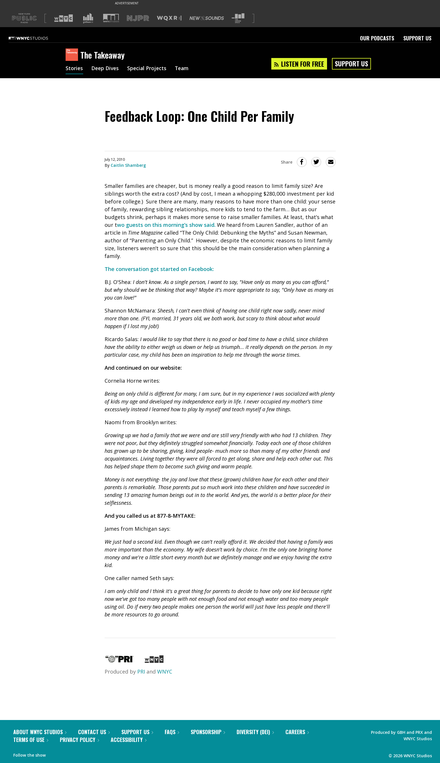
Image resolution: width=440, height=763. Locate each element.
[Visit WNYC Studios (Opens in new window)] (111, 18)
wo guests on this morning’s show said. (166, 224)
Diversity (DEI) (255, 732)
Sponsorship (208, 732)
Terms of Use (30, 739)
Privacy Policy (79, 739)
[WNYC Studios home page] (35, 38)
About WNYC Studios (39, 732)
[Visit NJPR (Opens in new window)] (138, 18)
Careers (297, 732)
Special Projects (149, 68)
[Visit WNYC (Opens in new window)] (63, 18)
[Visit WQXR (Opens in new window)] (169, 18)
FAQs (172, 732)
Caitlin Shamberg (128, 165)
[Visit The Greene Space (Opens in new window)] (238, 18)
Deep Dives (106, 68)
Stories (74, 68)
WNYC (164, 671)
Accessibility (128, 739)
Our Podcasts (377, 38)
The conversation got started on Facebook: (159, 268)
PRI (141, 671)
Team (184, 68)
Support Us (417, 38)
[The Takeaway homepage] (73, 55)
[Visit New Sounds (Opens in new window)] (207, 18)
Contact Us (94, 732)
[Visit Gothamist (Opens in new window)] (88, 18)
